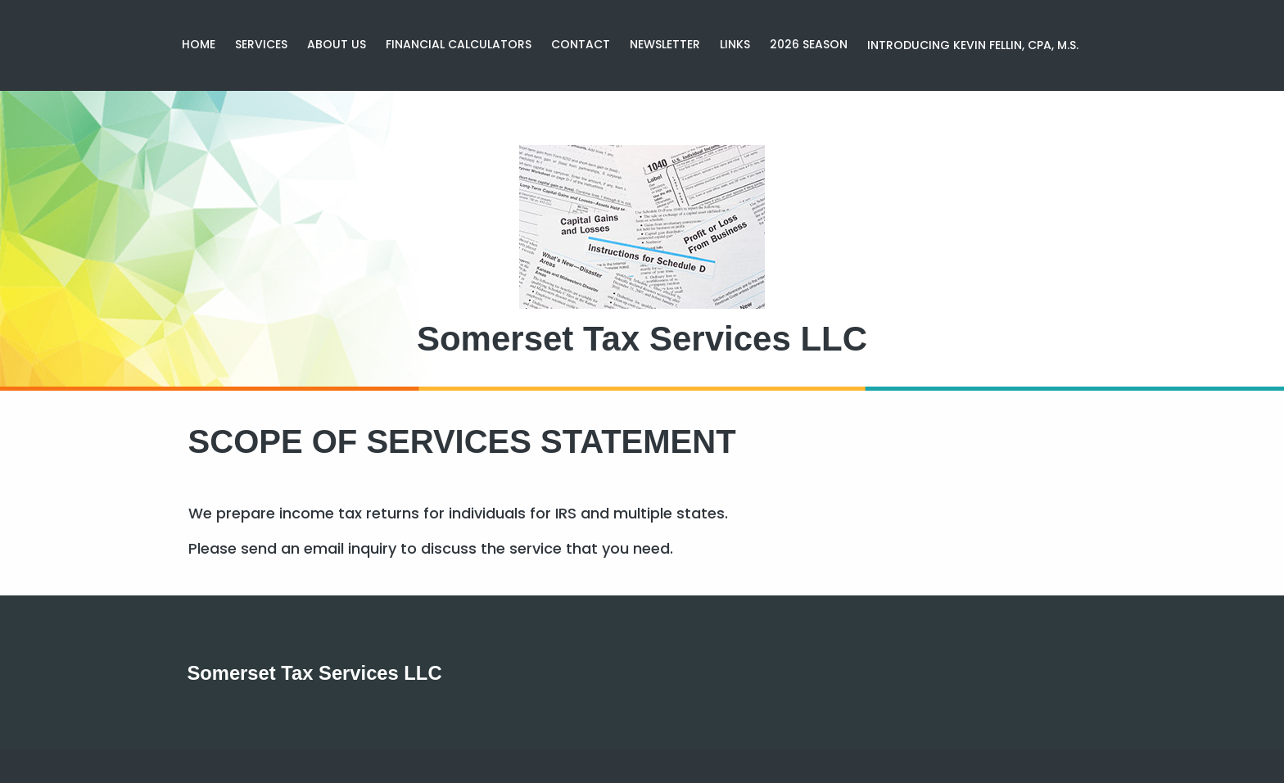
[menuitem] (199, 45)
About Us (336, 44)
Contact (580, 44)
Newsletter (665, 44)
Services (261, 44)
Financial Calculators (458, 44)
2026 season (809, 44)
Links (735, 44)
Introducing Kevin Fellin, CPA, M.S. (972, 45)
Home (198, 44)
